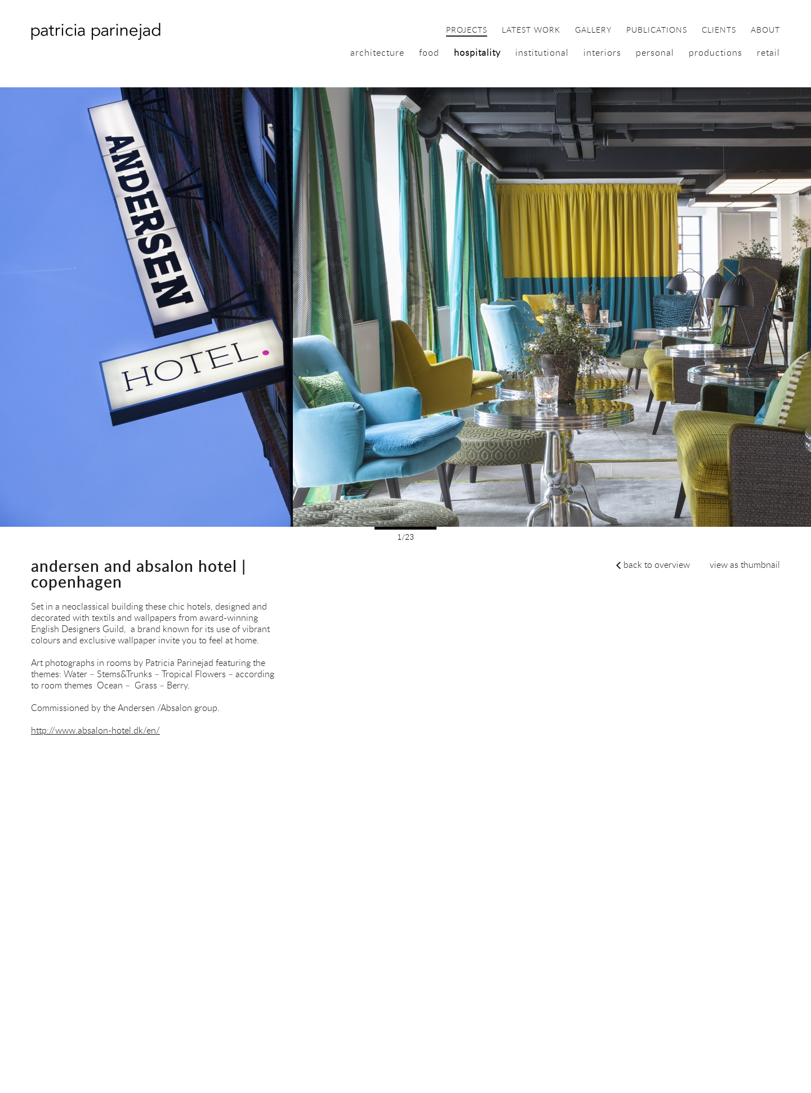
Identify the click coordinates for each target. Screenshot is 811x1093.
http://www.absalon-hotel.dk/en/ (95, 730)
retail (768, 52)
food (429, 52)
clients (719, 30)
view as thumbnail (745, 564)
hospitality (477, 52)
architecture (377, 52)
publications (656, 30)
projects (466, 30)
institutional (542, 52)
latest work (531, 30)
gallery (593, 30)
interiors (602, 52)
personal (655, 52)
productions (715, 52)
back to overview (656, 564)
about (765, 30)
